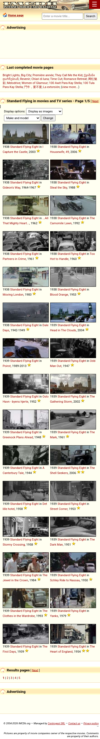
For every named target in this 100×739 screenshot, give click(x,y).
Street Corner (59, 509)
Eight (35, 147)
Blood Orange (59, 294)
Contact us (74, 723)
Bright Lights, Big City (17, 75)
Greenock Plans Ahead (18, 437)
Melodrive (13, 83)
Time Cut (56, 79)
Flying (27, 147)
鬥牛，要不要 (33, 87)
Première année (43, 75)
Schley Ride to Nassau (65, 580)
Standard (16, 147)
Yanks (54, 616)
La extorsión (51, 87)
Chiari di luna (40, 79)
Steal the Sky (58, 187)
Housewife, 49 (59, 152)
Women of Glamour (35, 83)
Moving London (13, 294)
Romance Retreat (75, 79)
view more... (70, 87)
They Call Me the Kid (68, 75)
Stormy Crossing (14, 544)
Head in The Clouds (63, 330)
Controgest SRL (56, 723)
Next (95, 101)
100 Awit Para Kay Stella (65, 83)
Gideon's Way (11, 187)
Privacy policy (91, 723)
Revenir (25, 79)
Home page (15, 15)
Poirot (7, 366)
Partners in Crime (14, 259)
